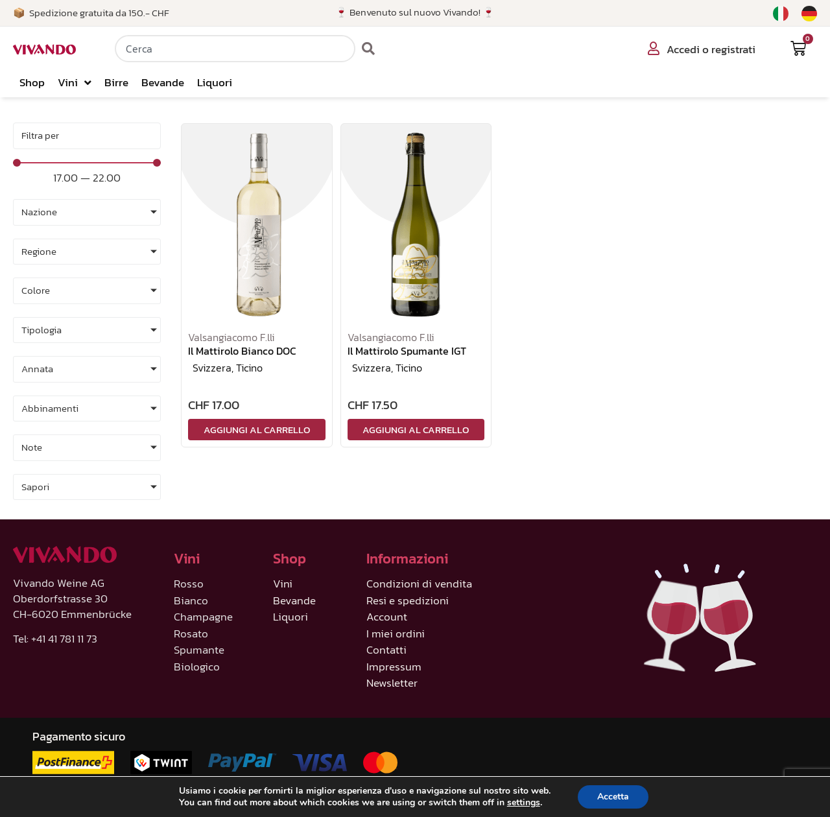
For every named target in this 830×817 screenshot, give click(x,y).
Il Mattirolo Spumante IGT (407, 351)
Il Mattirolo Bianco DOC (242, 351)
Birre (116, 82)
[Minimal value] (87, 163)
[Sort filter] (87, 136)
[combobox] (235, 48)
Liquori (214, 82)
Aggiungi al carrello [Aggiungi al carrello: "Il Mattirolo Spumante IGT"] (415, 429)
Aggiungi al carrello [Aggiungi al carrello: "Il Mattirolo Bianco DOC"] (257, 429)
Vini (74, 83)
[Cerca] (368, 48)
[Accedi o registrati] (653, 48)
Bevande (162, 82)
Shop (32, 82)
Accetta (613, 796)
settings (523, 803)
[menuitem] (780, 14)
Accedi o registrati (711, 49)
